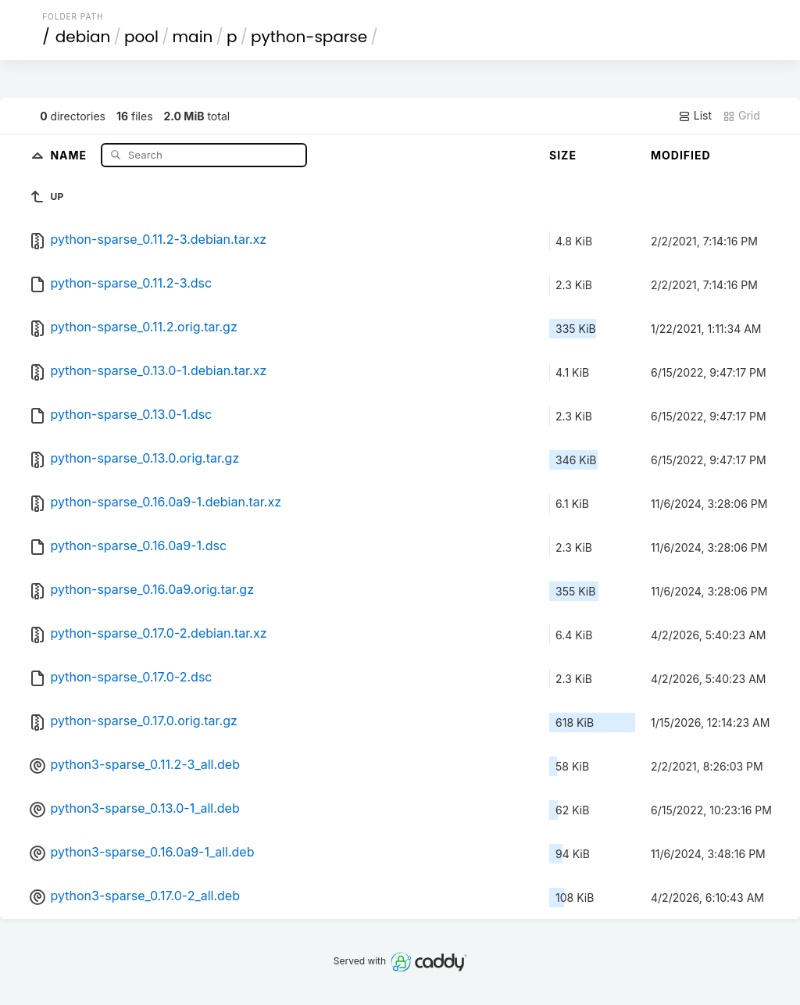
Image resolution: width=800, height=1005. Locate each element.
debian (83, 37)
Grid (741, 116)
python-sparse (309, 37)
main (193, 37)
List (695, 116)
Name (70, 154)
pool (141, 37)
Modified (681, 155)
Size (563, 155)
